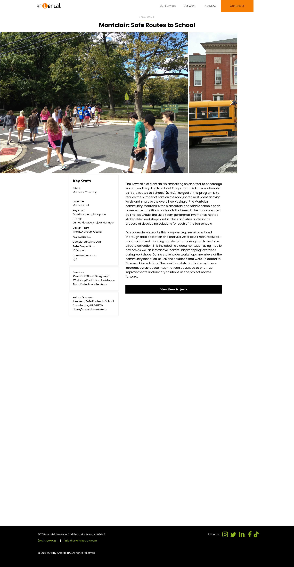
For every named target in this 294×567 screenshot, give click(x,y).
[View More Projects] (173, 289)
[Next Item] (231, 102)
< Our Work (147, 17)
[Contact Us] (237, 6)
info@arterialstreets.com (81, 540)
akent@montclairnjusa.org (89, 309)
